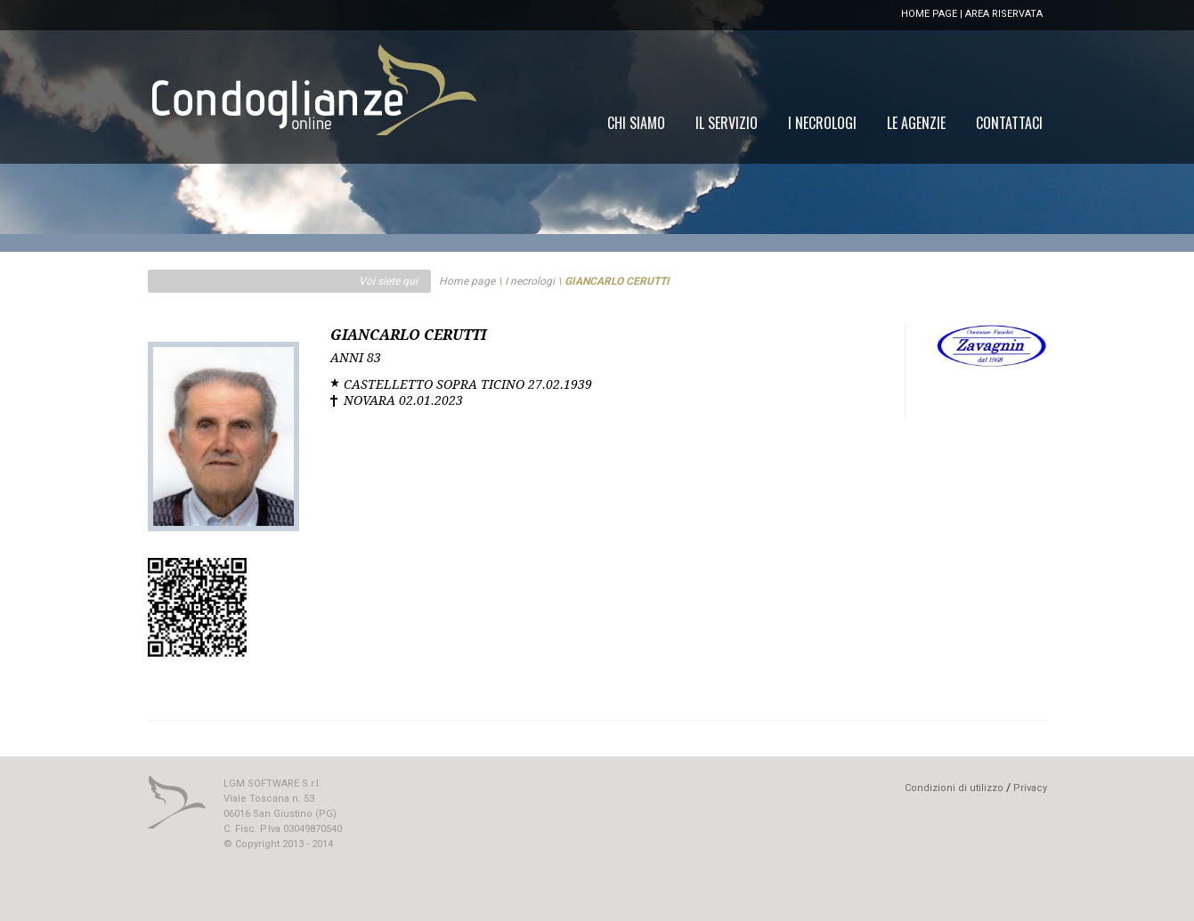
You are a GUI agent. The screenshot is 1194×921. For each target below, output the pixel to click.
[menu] (825, 123)
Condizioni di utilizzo (954, 788)
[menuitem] (1009, 123)
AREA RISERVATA (1004, 14)
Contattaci (1009, 122)
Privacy (1030, 788)
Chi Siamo (636, 122)
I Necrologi (822, 122)
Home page (467, 281)
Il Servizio (726, 122)
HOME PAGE (929, 14)
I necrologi (530, 281)
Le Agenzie (916, 122)
